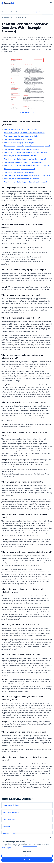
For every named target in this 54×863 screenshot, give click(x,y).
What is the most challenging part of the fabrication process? (25, 152)
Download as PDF (27, 112)
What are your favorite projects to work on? (19, 139)
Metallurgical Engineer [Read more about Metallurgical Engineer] (27, 805)
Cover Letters (15, 12)
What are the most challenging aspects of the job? (21, 136)
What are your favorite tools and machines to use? (21, 149)
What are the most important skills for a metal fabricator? (24, 133)
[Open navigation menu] (51, 3)
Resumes (4, 12)
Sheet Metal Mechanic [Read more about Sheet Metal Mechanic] (27, 812)
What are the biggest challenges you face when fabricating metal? (27, 146)
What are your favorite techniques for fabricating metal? (24, 162)
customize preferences (30, 846)
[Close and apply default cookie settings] (51, 837)
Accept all (27, 860)
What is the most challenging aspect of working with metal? (25, 159)
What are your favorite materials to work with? (20, 156)
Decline (27, 856)
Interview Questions (35, 12)
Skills (24, 12)
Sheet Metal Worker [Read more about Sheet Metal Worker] (27, 819)
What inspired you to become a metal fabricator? (21, 129)
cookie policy (6, 848)
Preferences (27, 852)
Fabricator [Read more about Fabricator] (27, 826)
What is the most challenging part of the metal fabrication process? (27, 166)
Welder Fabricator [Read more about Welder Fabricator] (27, 833)
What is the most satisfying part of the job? (19, 143)
